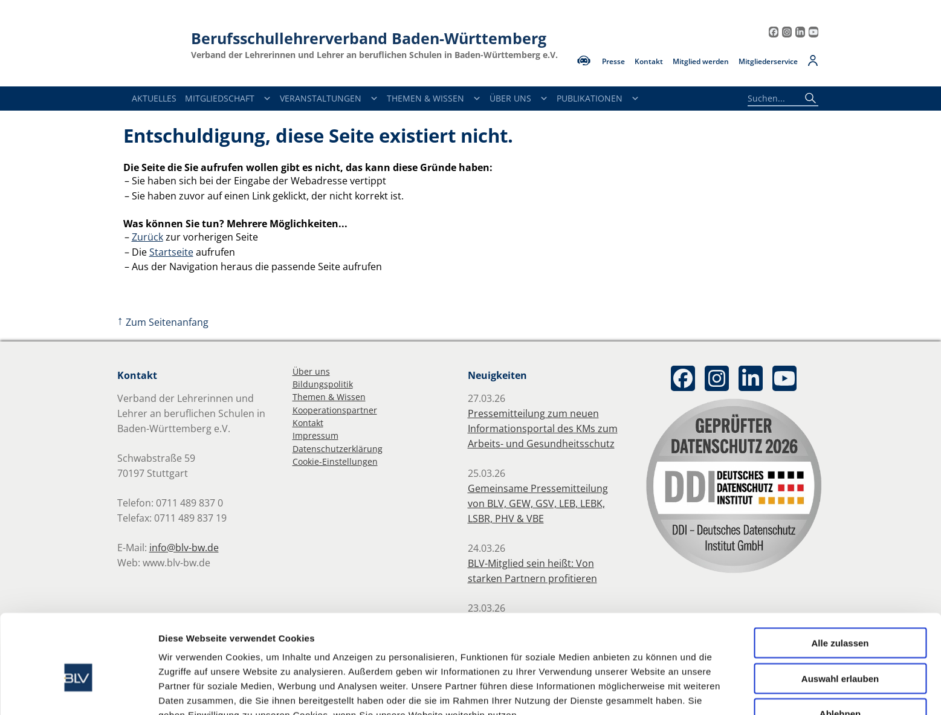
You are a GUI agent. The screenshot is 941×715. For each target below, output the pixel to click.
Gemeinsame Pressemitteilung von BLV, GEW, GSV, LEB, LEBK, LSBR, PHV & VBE (538, 503)
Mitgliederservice (768, 61)
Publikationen (598, 98)
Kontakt (649, 61)
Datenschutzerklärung (338, 449)
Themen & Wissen (434, 98)
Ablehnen (840, 650)
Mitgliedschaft (228, 98)
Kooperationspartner (335, 410)
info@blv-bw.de (184, 547)
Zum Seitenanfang (163, 322)
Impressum (315, 435)
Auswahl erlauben (840, 615)
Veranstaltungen (329, 98)
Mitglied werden (701, 61)
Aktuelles (154, 98)
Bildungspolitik (323, 384)
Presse (613, 61)
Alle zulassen (839, 580)
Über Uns (519, 98)
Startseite (171, 252)
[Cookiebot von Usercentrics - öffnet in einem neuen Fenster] (78, 691)
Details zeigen (642, 691)
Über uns (311, 371)
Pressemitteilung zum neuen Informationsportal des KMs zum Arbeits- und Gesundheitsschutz (543, 428)
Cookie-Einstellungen (335, 461)
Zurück (147, 237)
